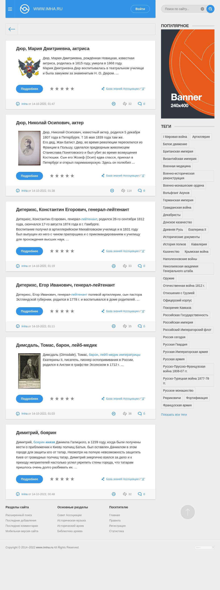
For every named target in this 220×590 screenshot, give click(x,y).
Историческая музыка (71, 520)
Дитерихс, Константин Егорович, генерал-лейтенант (72, 209)
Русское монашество (178, 390)
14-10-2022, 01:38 (43, 190)
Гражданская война (177, 207)
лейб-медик (109, 354)
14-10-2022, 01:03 (43, 413)
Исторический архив (70, 525)
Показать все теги (174, 414)
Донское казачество (177, 222)
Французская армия (177, 405)
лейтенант (89, 219)
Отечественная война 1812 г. (184, 285)
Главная (114, 515)
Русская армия (173, 359)
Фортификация (197, 398)
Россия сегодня (174, 337)
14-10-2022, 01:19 (43, 266)
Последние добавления (21, 520)
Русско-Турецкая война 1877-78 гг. (186, 381)
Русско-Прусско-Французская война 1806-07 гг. (184, 369)
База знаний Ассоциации (122, 88)
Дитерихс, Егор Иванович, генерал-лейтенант (65, 285)
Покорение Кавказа (177, 307)
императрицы (129, 354)
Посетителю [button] (118, 507)
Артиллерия (201, 136)
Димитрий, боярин (36, 432)
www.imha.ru (44, 547)
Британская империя (178, 151)
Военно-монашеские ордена (183, 185)
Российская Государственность (185, 315)
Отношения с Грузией (178, 293)
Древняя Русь (173, 229)
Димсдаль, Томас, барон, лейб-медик (56, 345)
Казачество (171, 251)
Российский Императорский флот (187, 330)
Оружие (168, 278)
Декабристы (172, 215)
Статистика (116, 531)
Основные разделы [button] (72, 507)
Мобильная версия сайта (22, 531)
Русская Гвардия (175, 344)
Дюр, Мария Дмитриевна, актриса (52, 48)
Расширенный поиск (19, 515)
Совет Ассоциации (69, 515)
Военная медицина (177, 166)
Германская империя (178, 200)
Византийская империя (179, 159)
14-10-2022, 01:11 (43, 326)
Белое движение (175, 144)
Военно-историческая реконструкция (178, 176)
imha (25, 104)
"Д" (143, 88)
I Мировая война (175, 136)
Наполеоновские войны (180, 259)
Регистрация (117, 525)
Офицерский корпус (177, 300)
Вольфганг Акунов (176, 193)
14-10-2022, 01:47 (43, 104)
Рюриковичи (172, 398)
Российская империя (178, 322)
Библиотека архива (70, 531)
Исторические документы (181, 237)
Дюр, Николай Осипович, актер (50, 122)
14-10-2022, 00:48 (43, 494)
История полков (174, 244)
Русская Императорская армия (185, 352)
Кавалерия (199, 244)
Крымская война (196, 251)
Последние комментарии (22, 525)
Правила (115, 520)
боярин (38, 442)
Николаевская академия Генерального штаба (180, 268)
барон (93, 354)
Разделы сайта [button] (17, 507)
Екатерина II (197, 229)
